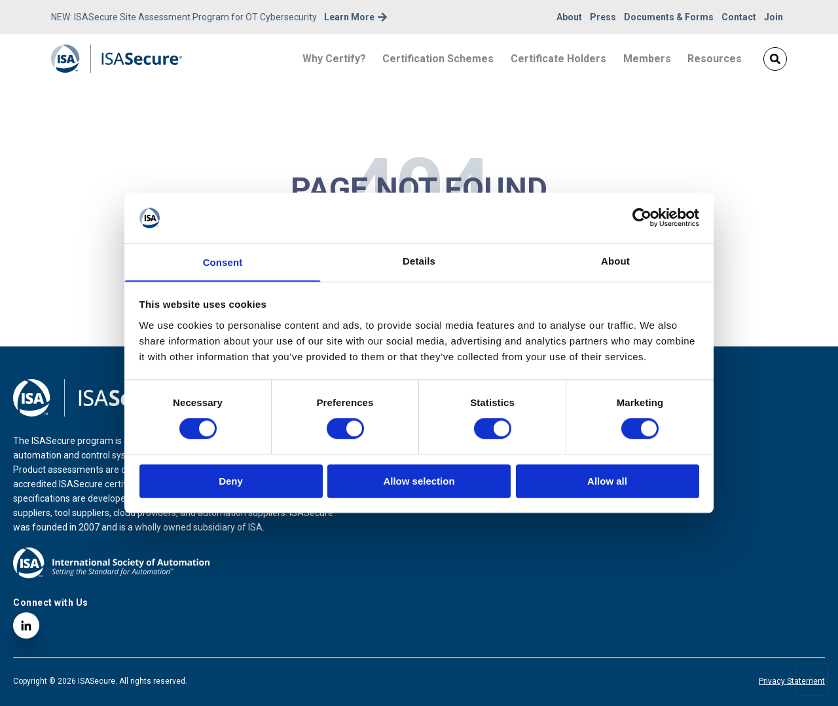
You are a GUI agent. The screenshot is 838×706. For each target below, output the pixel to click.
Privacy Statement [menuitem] (792, 681)
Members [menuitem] (647, 58)
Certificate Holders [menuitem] (558, 58)
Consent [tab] (223, 262)
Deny (231, 481)
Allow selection (418, 481)
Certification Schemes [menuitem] (438, 58)
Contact (738, 17)
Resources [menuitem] (714, 58)
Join (773, 17)
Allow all (607, 481)
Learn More (356, 17)
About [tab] (615, 260)
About (569, 17)
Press (603, 17)
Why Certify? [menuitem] (334, 58)
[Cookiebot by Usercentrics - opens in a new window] (642, 217)
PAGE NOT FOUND (419, 189)
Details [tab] (419, 260)
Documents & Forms (669, 17)
